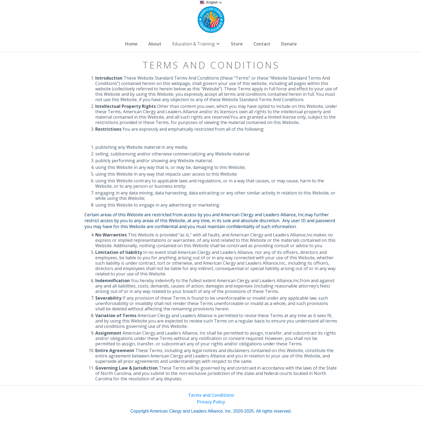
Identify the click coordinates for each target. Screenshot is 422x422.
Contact (262, 44)
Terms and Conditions (211, 395)
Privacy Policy (211, 402)
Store (237, 44)
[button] (211, 2)
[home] (211, 19)
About (154, 44)
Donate (289, 44)
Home (131, 44)
